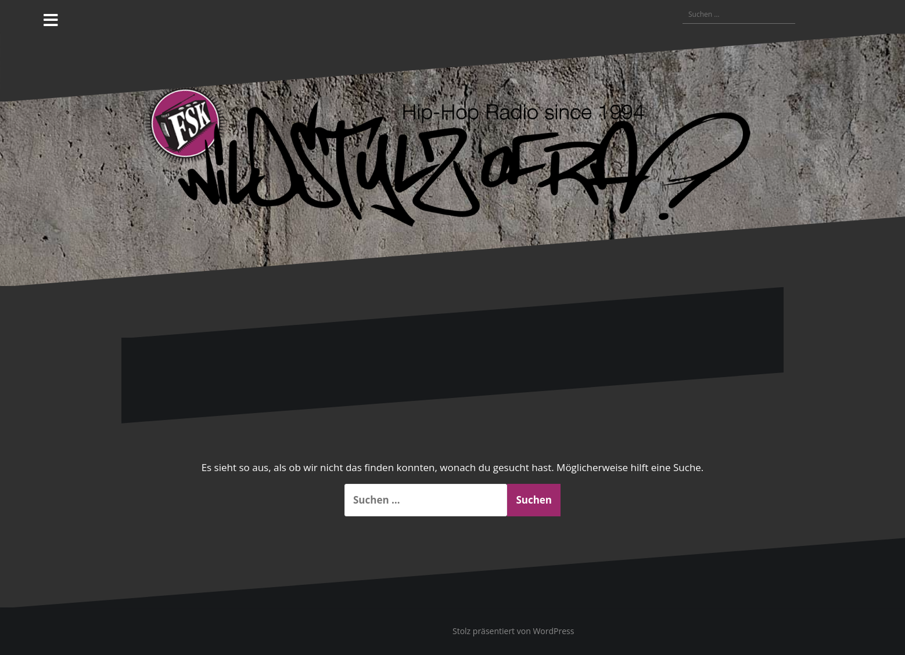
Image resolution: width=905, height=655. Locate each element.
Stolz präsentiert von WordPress (513, 630)
